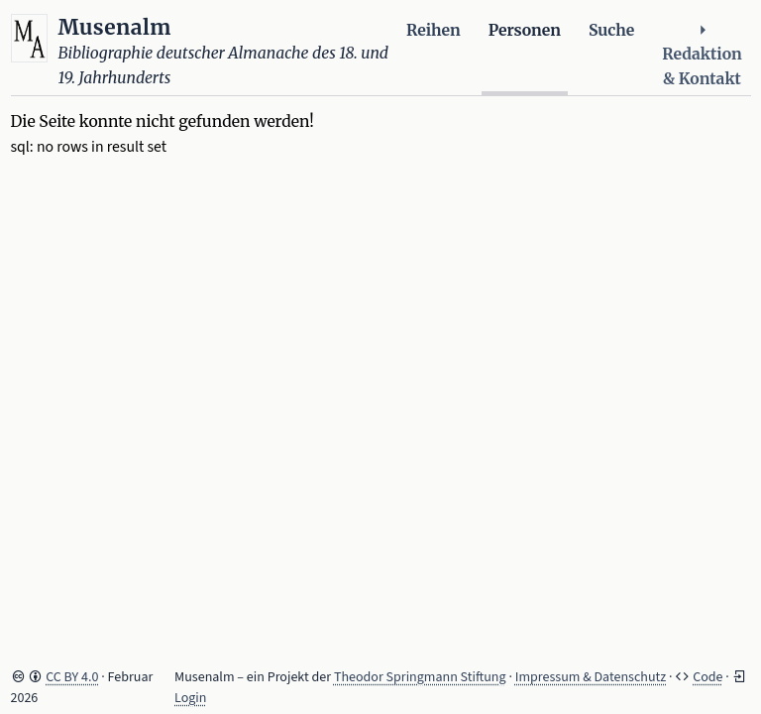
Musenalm (114, 27)
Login (190, 698)
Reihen (433, 30)
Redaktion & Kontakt (701, 55)
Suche (611, 30)
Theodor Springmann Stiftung (420, 677)
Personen (525, 30)
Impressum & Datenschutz (591, 677)
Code (707, 677)
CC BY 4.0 (72, 677)
